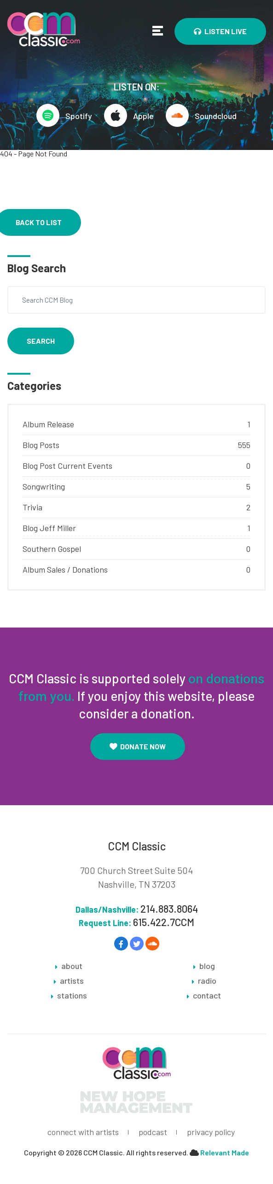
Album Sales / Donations (65, 569)
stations (72, 996)
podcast (153, 1132)
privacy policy (211, 1132)
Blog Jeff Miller (49, 528)
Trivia (32, 507)
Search (41, 340)
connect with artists (83, 1132)
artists (72, 981)
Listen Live (220, 31)
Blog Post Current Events (67, 465)
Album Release (48, 424)
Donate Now (138, 746)
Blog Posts (41, 445)
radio (207, 981)
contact (207, 996)
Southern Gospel (52, 548)
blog (207, 966)
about (71, 966)
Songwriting (44, 486)
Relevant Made (224, 1152)
